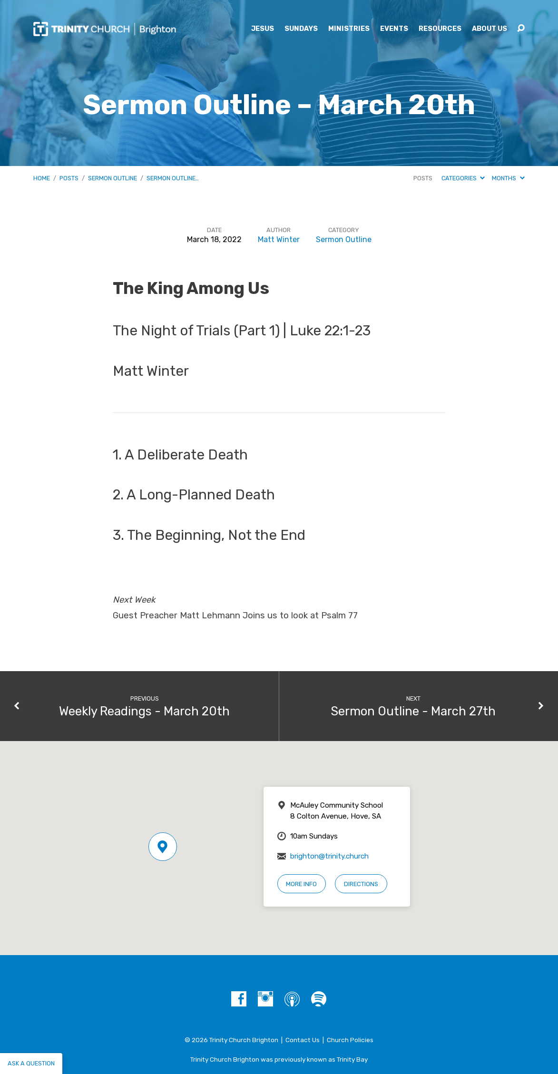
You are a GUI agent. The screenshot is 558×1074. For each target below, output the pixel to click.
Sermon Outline (112, 178)
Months (508, 178)
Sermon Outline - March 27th (413, 711)
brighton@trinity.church (329, 856)
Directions (361, 884)
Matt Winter (279, 239)
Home (41, 178)
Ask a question (31, 1063)
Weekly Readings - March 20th (144, 711)
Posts (68, 178)
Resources (440, 29)
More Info (301, 884)
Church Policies (350, 1040)
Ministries (349, 29)
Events (394, 29)
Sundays (301, 29)
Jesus (262, 29)
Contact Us (302, 1040)
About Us (489, 29)
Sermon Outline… (173, 178)
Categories (463, 178)
